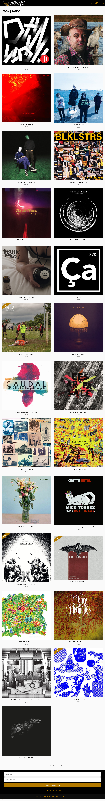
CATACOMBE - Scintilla (78, 354)
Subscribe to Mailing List (52, 785)
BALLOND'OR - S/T (79, 125)
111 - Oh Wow (26, 67)
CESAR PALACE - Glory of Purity (79, 412)
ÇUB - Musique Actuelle (78, 699)
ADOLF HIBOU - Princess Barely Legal (78, 67)
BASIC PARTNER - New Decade (26, 182)
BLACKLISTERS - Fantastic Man (79, 182)
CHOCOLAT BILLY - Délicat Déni (26, 642)
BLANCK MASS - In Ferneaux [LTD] (26, 239)
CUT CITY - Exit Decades (26, 757)
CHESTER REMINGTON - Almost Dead (26, 584)
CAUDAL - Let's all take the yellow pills (26, 412)
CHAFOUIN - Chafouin (26, 469)
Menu (102, 3)
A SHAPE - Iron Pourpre (26, 124)
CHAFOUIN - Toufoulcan (79, 469)
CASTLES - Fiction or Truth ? (26, 354)
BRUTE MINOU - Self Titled (26, 297)
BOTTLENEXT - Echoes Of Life (78, 239)
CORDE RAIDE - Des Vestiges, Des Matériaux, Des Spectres (26, 700)
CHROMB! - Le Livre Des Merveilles (78, 642)
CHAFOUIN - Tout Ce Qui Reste (26, 526)
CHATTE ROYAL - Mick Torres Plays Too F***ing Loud (79, 527)
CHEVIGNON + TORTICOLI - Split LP (79, 581)
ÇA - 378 (78, 297)
